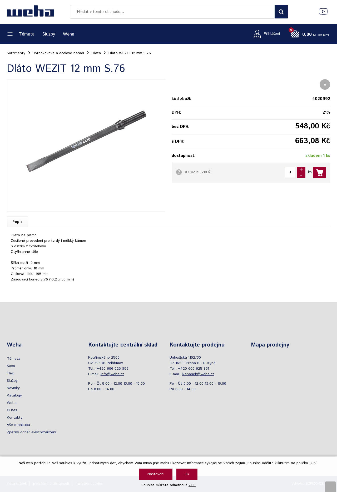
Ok (187, 474)
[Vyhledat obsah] (281, 11)
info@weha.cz (112, 374)
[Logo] (30, 11)
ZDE (192, 485)
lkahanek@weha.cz (198, 374)
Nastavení (155, 474)
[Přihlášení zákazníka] (265, 34)
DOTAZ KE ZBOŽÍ (197, 172)
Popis (17, 221)
